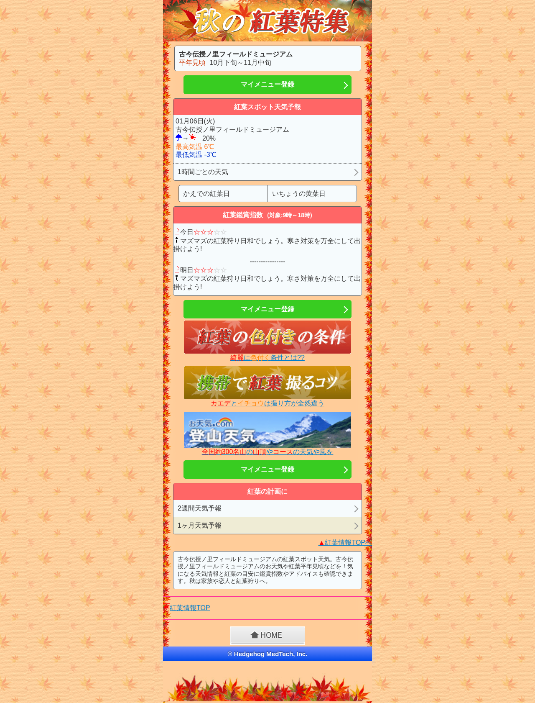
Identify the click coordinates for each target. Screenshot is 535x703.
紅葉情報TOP (190, 607)
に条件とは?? (267, 357)
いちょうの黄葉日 (299, 193)
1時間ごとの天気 (203, 171)
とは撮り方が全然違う (267, 403)
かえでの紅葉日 (206, 193)
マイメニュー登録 (267, 84)
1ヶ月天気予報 (200, 525)
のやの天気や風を (268, 451)
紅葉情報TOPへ (345, 542)
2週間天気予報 (200, 508)
